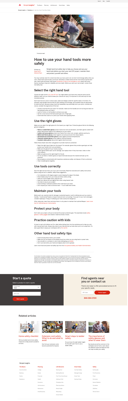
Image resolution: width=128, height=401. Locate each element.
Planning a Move (60, 385)
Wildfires (95, 388)
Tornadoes (95, 385)
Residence (21, 379)
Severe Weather (97, 382)
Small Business (41, 391)
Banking (21, 373)
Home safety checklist (28, 336)
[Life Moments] (53, 5)
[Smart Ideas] (62, 5)
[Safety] (68, 5)
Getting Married (60, 373)
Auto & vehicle (22, 369)
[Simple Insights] (29, 6)
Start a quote (20, 299)
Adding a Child (59, 379)
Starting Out (59, 369)
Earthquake (95, 369)
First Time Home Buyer (61, 376)
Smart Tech (77, 376)
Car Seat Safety (78, 369)
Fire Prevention (96, 373)
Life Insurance (41, 385)
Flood (94, 376)
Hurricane (95, 379)
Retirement (40, 388)
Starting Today (77, 379)
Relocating (58, 391)
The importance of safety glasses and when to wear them (96, 338)
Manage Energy (78, 373)
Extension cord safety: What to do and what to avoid (52, 338)
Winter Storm (96, 391)
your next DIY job (53, 94)
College (39, 369)
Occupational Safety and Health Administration (77, 245)
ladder (72, 241)
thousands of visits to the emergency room (68, 81)
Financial (40, 376)
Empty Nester (59, 394)
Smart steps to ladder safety (74, 337)
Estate (39, 373)
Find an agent (102, 292)
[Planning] (46, 5)
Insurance (40, 382)
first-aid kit (64, 228)
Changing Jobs (59, 382)
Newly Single (59, 388)
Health (39, 379)
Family (21, 376)
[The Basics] (39, 5)
